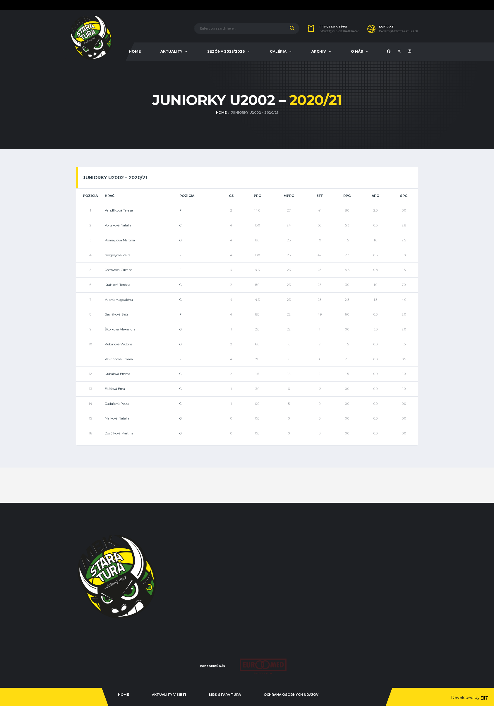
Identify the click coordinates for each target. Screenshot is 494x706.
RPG (347, 196)
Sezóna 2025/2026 (226, 51)
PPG (257, 196)
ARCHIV (318, 51)
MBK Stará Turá (225, 695)
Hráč (109, 196)
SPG (403, 196)
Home (123, 695)
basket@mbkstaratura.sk (339, 31)
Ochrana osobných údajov (291, 695)
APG (375, 196)
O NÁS (357, 51)
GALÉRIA (278, 51)
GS (231, 196)
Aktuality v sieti (169, 695)
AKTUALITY (171, 51)
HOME (135, 51)
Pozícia (90, 196)
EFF (319, 196)
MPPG (289, 196)
